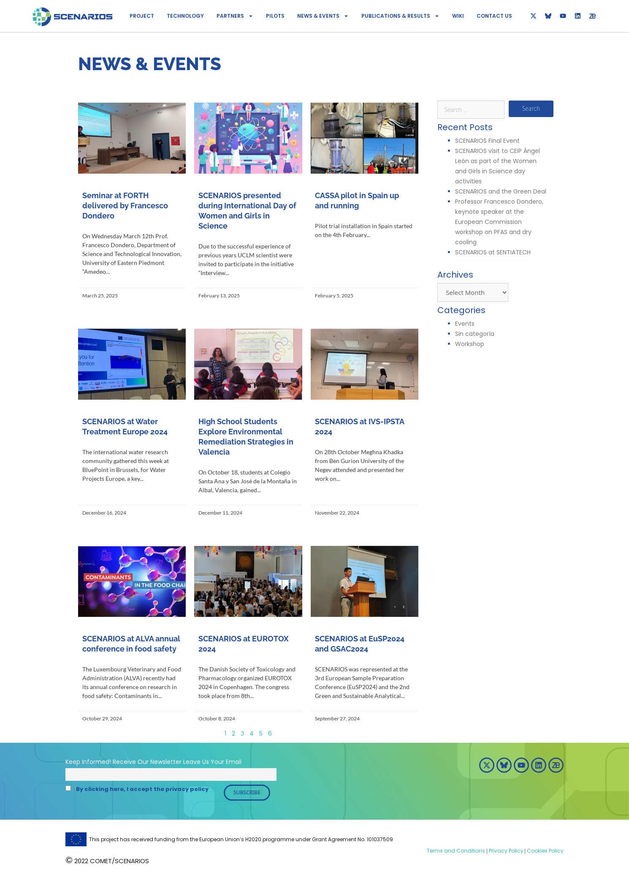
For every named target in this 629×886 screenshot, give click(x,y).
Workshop (469, 344)
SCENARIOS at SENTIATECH (493, 252)
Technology (185, 15)
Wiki (458, 15)
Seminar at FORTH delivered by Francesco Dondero (125, 205)
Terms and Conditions (456, 850)
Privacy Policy (505, 850)
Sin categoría (474, 334)
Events (464, 323)
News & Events (323, 16)
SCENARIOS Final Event (487, 140)
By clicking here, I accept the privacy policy (142, 789)
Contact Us (494, 15)
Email (233, 762)
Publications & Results (400, 16)
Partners (235, 16)
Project (142, 15)
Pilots (275, 15)
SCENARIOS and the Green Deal (501, 191)
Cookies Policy (545, 850)
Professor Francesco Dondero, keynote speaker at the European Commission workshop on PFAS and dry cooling (499, 221)
